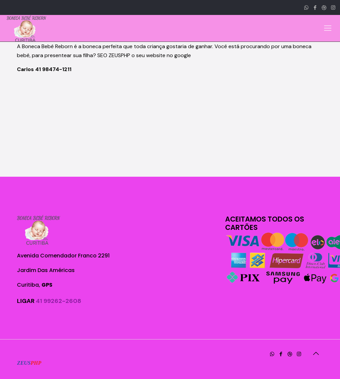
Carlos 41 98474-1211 (44, 69)
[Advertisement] (170, 125)
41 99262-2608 (58, 301)
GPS (47, 285)
